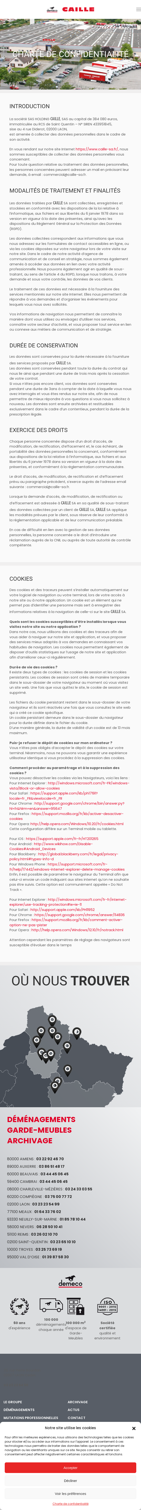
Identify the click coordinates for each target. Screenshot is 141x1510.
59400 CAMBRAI (22, 1181)
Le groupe (13, 1402)
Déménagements (19, 1409)
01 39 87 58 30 (55, 1257)
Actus (73, 1409)
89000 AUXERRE (21, 1166)
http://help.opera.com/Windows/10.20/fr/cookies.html (77, 824)
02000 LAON (18, 1204)
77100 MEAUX (19, 1211)
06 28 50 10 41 (49, 1227)
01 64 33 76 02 (47, 1211)
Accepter (70, 1468)
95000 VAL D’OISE (23, 1257)
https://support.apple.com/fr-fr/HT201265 (62, 838)
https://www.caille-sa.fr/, (97, 149)
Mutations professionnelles (31, 1417)
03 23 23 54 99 (46, 1204)
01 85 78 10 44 (73, 1219)
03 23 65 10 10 (63, 1242)
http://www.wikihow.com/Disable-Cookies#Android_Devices (51, 847)
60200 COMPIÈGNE (24, 1196)
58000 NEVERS (20, 1227)
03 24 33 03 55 (78, 1189)
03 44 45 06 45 (54, 1174)
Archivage (78, 1402)
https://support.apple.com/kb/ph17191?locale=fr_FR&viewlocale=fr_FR (53, 796)
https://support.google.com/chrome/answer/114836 (80, 915)
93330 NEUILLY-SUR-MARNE (32, 1219)
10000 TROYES (20, 1249)
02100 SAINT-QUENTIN (27, 1242)
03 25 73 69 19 (48, 1249)
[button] (134, 1428)
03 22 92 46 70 (50, 1159)
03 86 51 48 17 (52, 1166)
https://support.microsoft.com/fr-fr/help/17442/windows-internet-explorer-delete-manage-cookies (67, 867)
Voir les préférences (70, 1494)
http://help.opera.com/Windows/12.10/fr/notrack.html (77, 930)
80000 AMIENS (20, 1159)
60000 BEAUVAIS (22, 1174)
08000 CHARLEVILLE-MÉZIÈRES (34, 1189)
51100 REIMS (17, 1234)
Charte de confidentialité (70, 1504)
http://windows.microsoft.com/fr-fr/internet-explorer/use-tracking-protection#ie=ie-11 (68, 902)
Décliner (70, 1481)
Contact (76, 1417)
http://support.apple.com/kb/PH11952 (63, 909)
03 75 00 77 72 (58, 1196)
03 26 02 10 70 (44, 1234)
